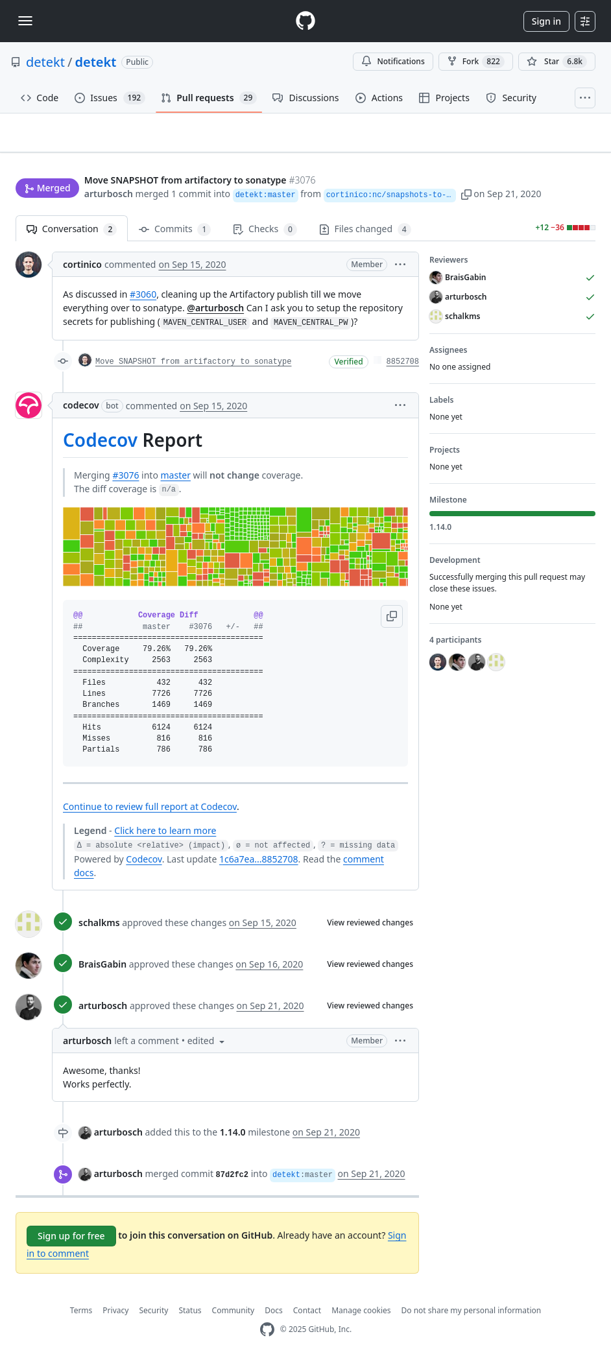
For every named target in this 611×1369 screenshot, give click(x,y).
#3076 (125, 480)
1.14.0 (233, 1137)
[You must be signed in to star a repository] (556, 62)
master (176, 480)
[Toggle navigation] (25, 20)
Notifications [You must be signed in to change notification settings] (392, 61)
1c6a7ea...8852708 (258, 864)
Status (189, 1315)
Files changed (365, 235)
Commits (175, 235)
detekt (45, 62)
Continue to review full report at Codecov (150, 812)
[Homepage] (305, 21)
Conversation (72, 235)
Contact (307, 1315)
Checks (264, 235)
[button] (496, 195)
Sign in (546, 21)
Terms (81, 1315)
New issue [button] (555, 154)
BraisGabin (102, 970)
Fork (476, 61)
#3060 (143, 300)
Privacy (115, 1315)
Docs (274, 1315)
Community (233, 1315)
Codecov (100, 445)
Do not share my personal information (471, 1315)
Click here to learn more (165, 836)
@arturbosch (215, 313)
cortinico (82, 270)
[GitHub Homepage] (267, 1335)
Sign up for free (71, 1241)
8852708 (403, 367)
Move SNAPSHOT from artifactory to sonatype (193, 367)
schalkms (99, 928)
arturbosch (108, 195)
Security (153, 1315)
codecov (81, 411)
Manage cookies (360, 1315)
